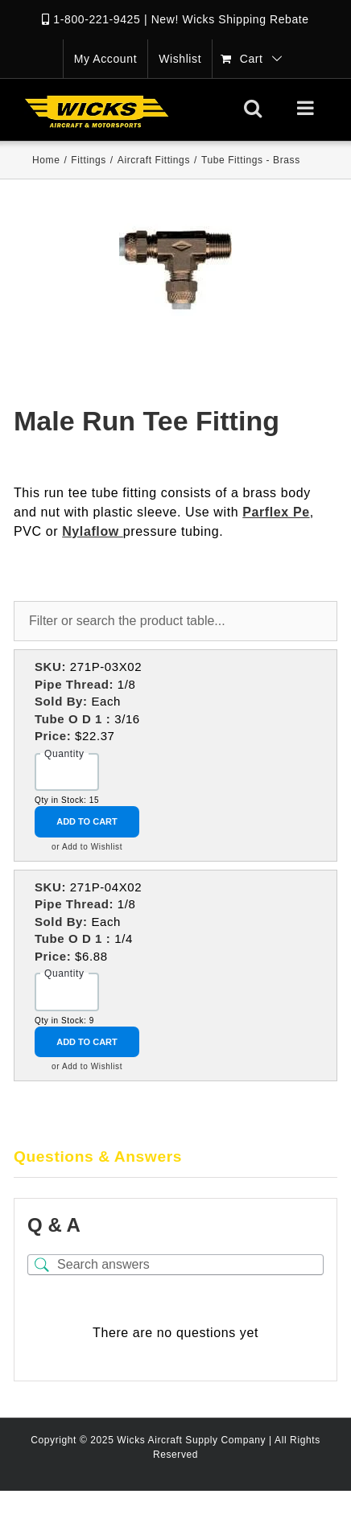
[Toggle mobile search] (253, 107)
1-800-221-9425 (96, 19)
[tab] (175, 1158)
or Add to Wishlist (87, 846)
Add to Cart (87, 821)
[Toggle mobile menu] (307, 107)
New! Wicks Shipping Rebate (230, 19)
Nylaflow (92, 531)
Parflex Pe (275, 512)
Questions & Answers (98, 1156)
